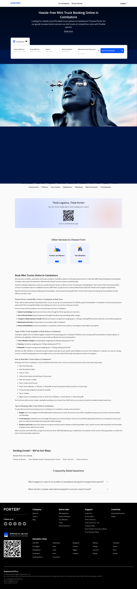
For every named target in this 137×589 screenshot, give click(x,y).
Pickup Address (19, 49)
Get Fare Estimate (112, 50)
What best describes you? (87, 50)
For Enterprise (63, 3)
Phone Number (67, 49)
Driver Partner (77, 3)
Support (123, 3)
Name (48, 49)
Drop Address (35, 49)
